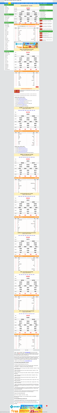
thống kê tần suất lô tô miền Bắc (23, 148)
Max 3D (6, 18)
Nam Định (6, 11)
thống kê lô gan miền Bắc (22, 98)
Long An (6, 43)
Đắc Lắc (6, 56)
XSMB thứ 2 (24, 108)
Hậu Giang (6, 39)
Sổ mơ (38, 3)
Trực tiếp (6, 3)
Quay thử (30, 3)
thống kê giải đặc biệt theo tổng (23, 151)
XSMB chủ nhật (24, 155)
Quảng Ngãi (6, 65)
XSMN (12, 3)
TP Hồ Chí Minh (7, 40)
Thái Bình (6, 12)
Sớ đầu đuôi (45, 3)
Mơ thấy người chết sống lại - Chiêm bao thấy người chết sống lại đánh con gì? (46, 38)
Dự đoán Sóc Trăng (43, 14)
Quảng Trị (6, 68)
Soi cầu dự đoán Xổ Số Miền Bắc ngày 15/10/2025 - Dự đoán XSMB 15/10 (45, 21)
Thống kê (34, 3)
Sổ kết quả (18, 3)
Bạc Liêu (6, 29)
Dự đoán (26, 3)
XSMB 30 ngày (25, 104)
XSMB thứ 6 (24, 233)
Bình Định (6, 55)
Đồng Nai (6, 25)
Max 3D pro (6, 19)
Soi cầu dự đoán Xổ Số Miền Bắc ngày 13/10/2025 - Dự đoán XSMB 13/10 (25, 95)
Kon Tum (6, 60)
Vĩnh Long (6, 48)
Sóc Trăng (6, 26)
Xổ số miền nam (6, 22)
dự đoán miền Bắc (21, 100)
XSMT (15, 3)
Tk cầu (41, 3)
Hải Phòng (6, 10)
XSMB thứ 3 (25, 50)
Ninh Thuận (6, 61)
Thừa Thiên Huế (7, 69)
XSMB (9, 3)
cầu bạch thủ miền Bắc (21, 103)
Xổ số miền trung (7, 51)
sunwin (15, 42)
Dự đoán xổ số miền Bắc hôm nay (26, 88)
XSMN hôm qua (42, 6)
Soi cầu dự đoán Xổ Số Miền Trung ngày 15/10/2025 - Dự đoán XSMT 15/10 (46, 24)
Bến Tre (6, 30)
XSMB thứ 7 (24, 194)
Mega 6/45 (6, 17)
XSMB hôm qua (42, 7)
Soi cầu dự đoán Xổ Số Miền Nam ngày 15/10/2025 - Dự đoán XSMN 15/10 (45, 27)
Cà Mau (6, 35)
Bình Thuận (6, 34)
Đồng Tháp (6, 38)
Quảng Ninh (6, 7)
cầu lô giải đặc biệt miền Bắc (22, 152)
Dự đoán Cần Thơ (42, 13)
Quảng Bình (6, 64)
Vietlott (22, 3)
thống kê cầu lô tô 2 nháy (22, 147)
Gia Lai (6, 59)
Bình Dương (6, 31)
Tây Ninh (6, 44)
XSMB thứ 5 (24, 272)
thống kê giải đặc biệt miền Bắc (23, 99)
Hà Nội (6, 6)
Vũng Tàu (6, 49)
